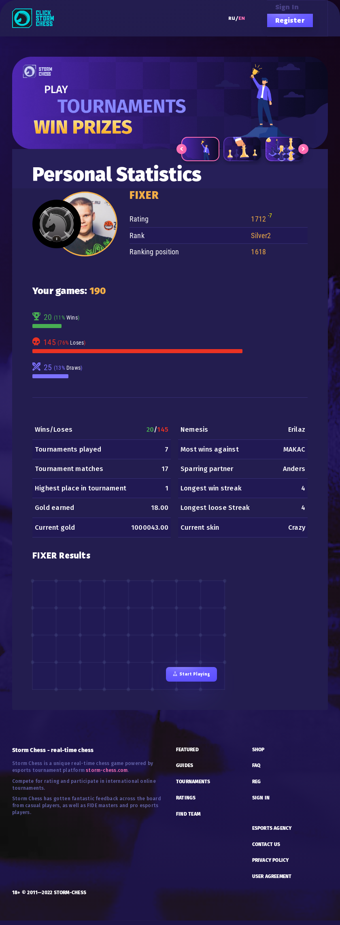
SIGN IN (261, 803)
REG (256, 786)
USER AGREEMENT (272, 881)
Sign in (287, 6)
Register (290, 20)
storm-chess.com (107, 775)
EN (241, 18)
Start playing (190, 678)
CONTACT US (266, 849)
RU (231, 18)
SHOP (258, 754)
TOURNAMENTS (193, 786)
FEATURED (187, 754)
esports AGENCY (272, 832)
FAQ (256, 770)
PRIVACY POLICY (270, 865)
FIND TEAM (188, 818)
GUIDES (184, 770)
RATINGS (186, 803)
